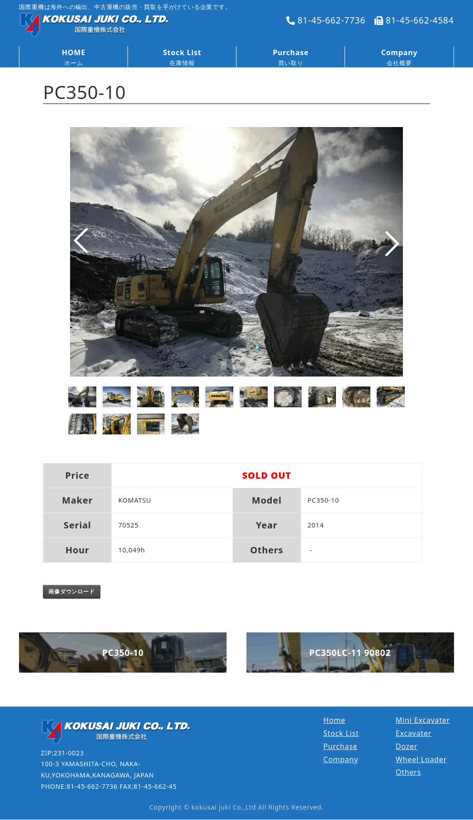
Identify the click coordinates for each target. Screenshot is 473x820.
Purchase (340, 746)
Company (340, 759)
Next (393, 250)
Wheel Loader (421, 759)
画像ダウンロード (71, 592)
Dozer (406, 746)
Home (334, 720)
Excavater (413, 733)
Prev (79, 250)
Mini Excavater (423, 720)
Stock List (341, 733)
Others (408, 772)
